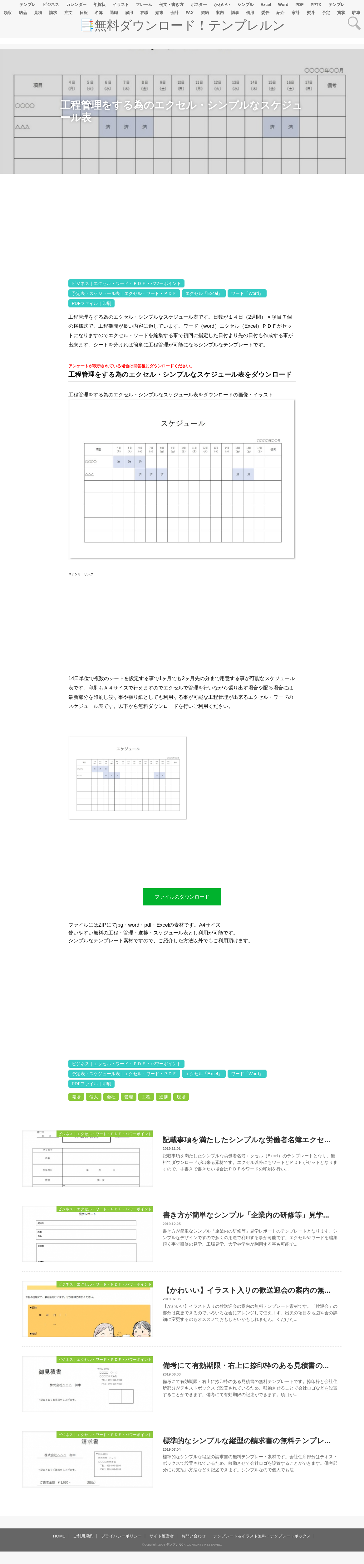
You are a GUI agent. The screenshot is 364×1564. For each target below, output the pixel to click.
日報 (84, 12)
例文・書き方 (171, 4)
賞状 (341, 12)
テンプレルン (175, 1544)
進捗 (163, 1096)
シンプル (245, 4)
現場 (181, 1096)
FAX (190, 12)
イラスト (121, 4)
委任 (265, 12)
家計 (296, 12)
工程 (146, 1096)
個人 (93, 1096)
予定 (326, 12)
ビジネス (51, 4)
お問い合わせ (193, 1536)
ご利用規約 (83, 1536)
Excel (265, 4)
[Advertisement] (34, 370)
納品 (23, 12)
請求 (53, 12)
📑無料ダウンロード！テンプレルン (182, 25)
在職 (144, 12)
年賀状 (99, 4)
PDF (299, 4)
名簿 (99, 12)
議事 (235, 12)
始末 (159, 12)
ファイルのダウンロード (182, 897)
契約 (205, 12)
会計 (174, 12)
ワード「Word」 (247, 293)
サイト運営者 (162, 1536)
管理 (128, 1096)
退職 (114, 12)
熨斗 (311, 12)
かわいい (222, 4)
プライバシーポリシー (121, 1536)
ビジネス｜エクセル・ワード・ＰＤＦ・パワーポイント (126, 283)
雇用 (129, 12)
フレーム (144, 4)
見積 (38, 12)
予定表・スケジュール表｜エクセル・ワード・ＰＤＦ (124, 293)
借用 (250, 12)
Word (283, 4)
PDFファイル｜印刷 (91, 303)
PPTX (316, 4)
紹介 (280, 12)
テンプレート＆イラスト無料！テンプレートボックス (262, 1536)
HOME (59, 1536)
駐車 (356, 12)
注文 (68, 12)
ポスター (199, 4)
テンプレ (27, 4)
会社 (111, 1096)
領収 (8, 12)
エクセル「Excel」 (203, 293)
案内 (220, 12)
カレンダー (76, 4)
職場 (76, 1096)
